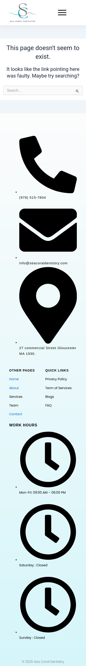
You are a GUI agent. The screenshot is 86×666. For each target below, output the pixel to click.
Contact (15, 414)
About (14, 388)
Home (14, 379)
